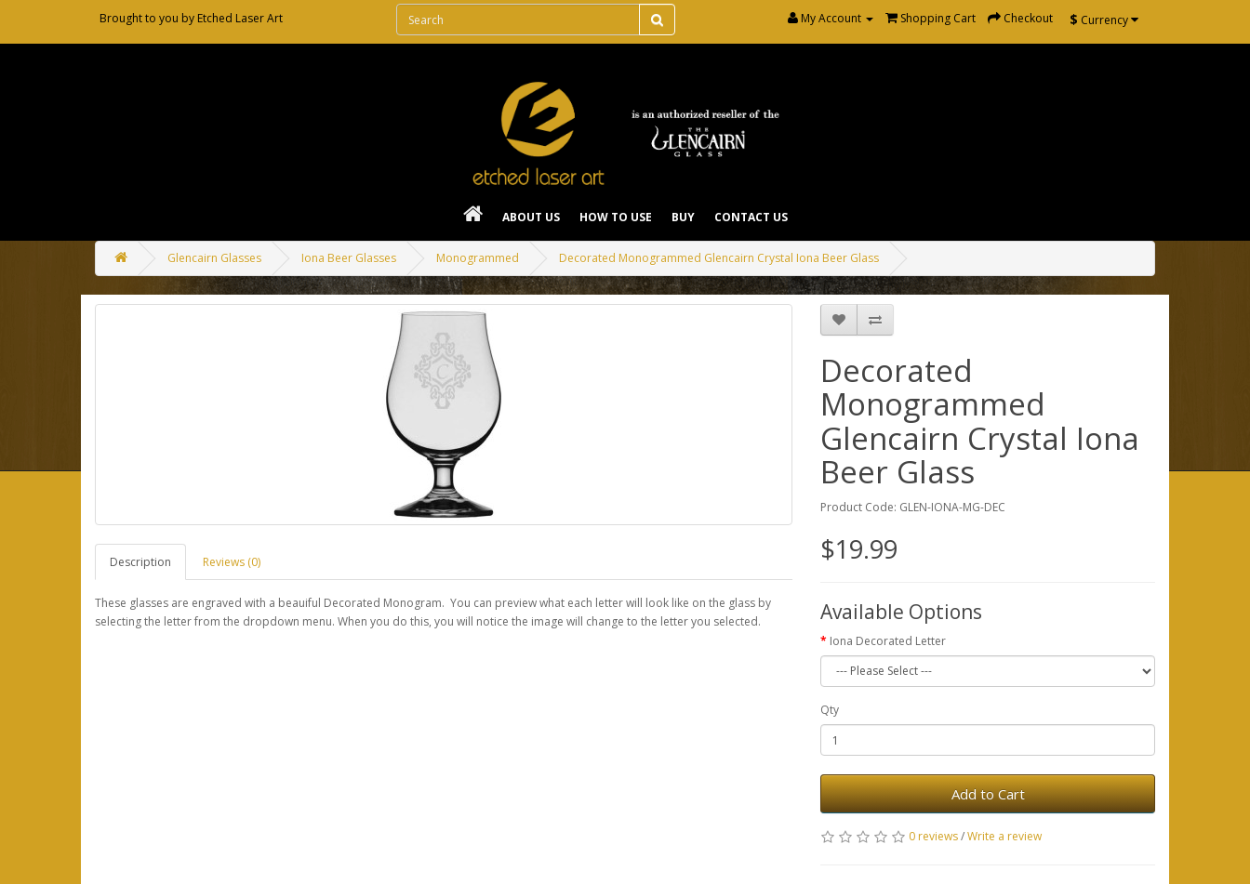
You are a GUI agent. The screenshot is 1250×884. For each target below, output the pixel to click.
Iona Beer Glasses (348, 258)
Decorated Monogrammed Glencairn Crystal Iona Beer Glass (719, 258)
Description (140, 562)
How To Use (615, 217)
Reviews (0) (231, 562)
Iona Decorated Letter (888, 641)
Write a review (1004, 836)
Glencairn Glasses (214, 258)
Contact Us (751, 217)
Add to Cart (988, 794)
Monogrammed (477, 258)
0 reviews (933, 836)
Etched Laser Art (240, 18)
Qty (829, 710)
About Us (531, 217)
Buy (683, 217)
